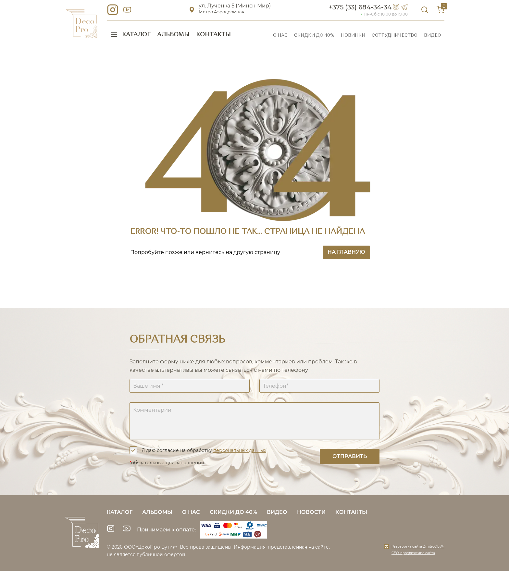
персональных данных (239, 450)
